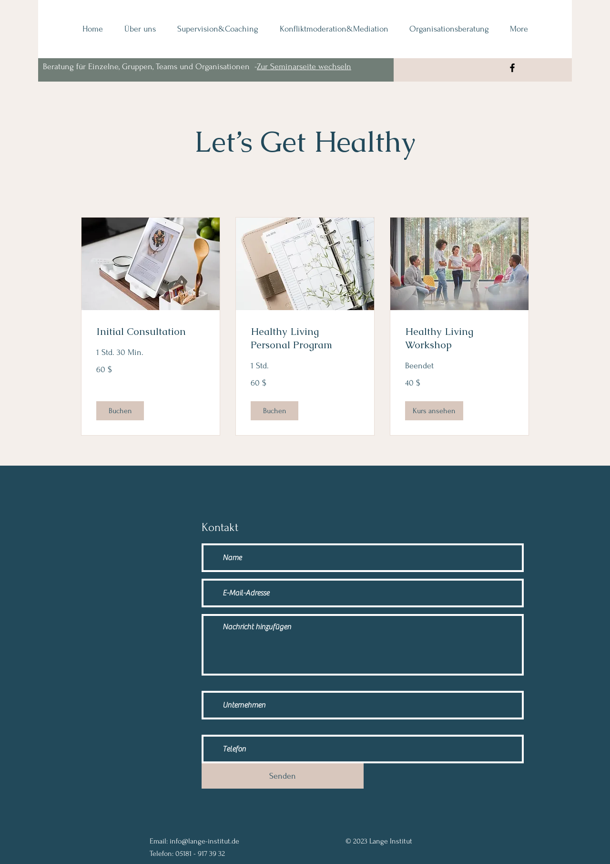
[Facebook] (512, 67)
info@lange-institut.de (204, 841)
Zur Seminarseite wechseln (304, 66)
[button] (120, 410)
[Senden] (283, 776)
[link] (150, 331)
